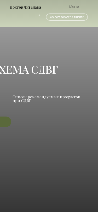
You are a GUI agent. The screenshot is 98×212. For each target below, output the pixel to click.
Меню (74, 6)
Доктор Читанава (25, 7)
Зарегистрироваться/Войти (66, 17)
